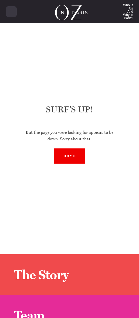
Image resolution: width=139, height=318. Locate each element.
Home (69, 156)
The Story (41, 275)
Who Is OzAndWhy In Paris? (128, 11)
